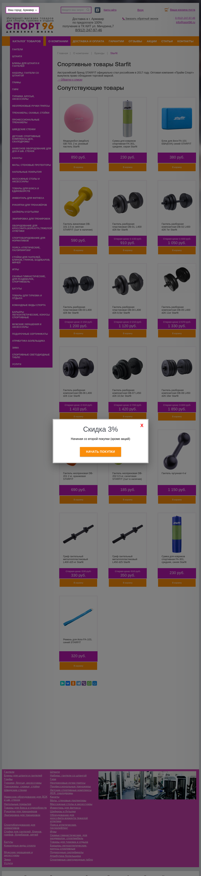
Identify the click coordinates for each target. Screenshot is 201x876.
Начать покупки (100, 451)
